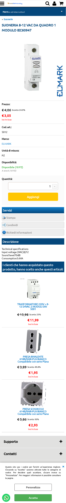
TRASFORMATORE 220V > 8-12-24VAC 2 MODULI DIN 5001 (33, 306)
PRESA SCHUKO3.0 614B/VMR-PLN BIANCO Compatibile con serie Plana (33, 411)
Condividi (12, 225)
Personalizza (33, 487)
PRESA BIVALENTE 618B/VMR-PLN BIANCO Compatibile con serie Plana (33, 359)
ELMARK (6, 143)
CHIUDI (63, 466)
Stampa (10, 217)
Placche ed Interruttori (14, 11)
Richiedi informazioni (19, 232)
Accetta (33, 497)
